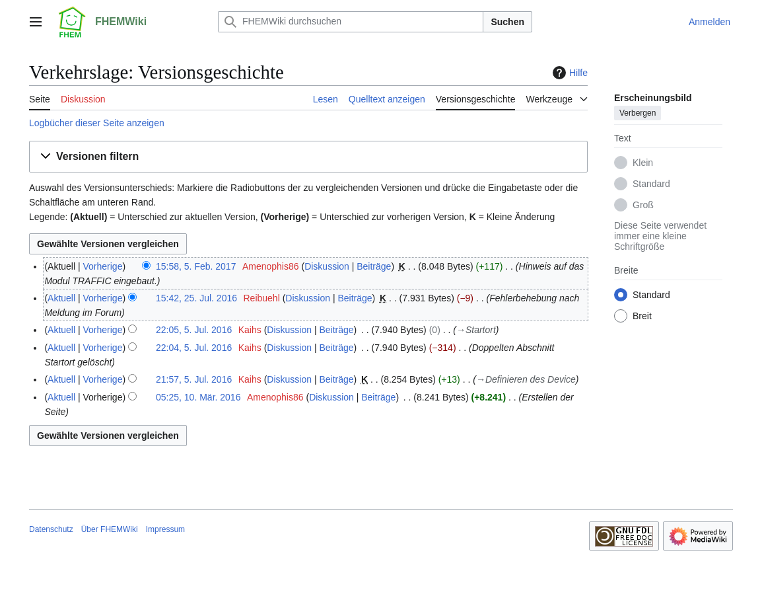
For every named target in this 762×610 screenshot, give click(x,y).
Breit (642, 316)
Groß (643, 205)
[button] (308, 157)
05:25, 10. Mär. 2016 (198, 397)
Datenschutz (51, 529)
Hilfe (568, 72)
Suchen (507, 22)
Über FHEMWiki (109, 529)
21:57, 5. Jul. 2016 (194, 379)
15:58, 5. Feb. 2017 (196, 266)
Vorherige (103, 266)
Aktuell (61, 298)
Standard (651, 183)
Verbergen (637, 113)
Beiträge (374, 266)
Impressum (165, 529)
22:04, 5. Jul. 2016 (194, 347)
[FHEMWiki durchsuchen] (350, 21)
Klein (643, 162)
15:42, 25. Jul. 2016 (196, 298)
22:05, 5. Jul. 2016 (194, 329)
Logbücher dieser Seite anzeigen (96, 123)
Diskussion (326, 266)
